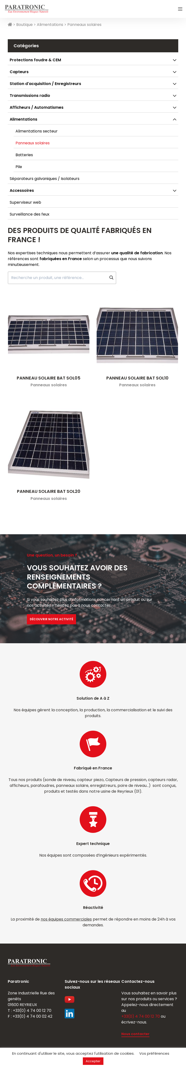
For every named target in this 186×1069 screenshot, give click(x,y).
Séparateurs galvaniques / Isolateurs (44, 178)
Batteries (24, 155)
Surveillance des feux (29, 214)
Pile (19, 167)
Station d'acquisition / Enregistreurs (45, 83)
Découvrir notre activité (51, 619)
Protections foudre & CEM (35, 60)
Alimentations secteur (37, 131)
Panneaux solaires (33, 143)
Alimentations (50, 24)
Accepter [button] (93, 1061)
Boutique (24, 24)
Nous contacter (135, 1033)
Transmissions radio (30, 95)
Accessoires (22, 190)
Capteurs (19, 72)
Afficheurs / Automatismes (36, 107)
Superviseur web (25, 202)
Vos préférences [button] (154, 1053)
